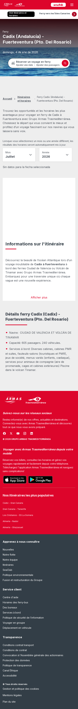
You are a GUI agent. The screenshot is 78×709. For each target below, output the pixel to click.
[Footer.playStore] (40, 480)
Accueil (7, 98)
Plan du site (9, 701)
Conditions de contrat (15, 650)
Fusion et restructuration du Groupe (22, 580)
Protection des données (16, 660)
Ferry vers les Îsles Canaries (54, 13)
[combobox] (19, 155)
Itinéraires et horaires (24, 99)
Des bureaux (10, 607)
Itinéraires (8, 564)
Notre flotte (9, 554)
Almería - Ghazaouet (13, 527)
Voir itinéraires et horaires (17, 14)
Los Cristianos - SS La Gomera (18, 515)
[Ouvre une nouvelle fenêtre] (4, 433)
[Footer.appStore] (15, 480)
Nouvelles (8, 549)
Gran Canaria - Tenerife (14, 509)
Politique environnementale (18, 575)
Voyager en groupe (14, 622)
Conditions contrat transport (18, 645)
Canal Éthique (10, 670)
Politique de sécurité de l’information (23, 617)
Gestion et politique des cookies (21, 688)
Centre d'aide (10, 597)
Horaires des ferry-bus (15, 602)
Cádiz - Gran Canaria (13, 503)
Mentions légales (12, 695)
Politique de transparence (17, 665)
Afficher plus (39, 297)
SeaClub (7, 569)
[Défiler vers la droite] (74, 14)
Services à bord (12, 612)
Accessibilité (10, 675)
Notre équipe (10, 559)
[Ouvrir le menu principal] (72, 4)
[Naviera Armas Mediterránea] (24, 400)
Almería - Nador (10, 521)
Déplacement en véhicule (17, 627)
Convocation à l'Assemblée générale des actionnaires (33, 655)
